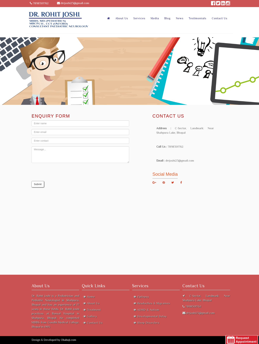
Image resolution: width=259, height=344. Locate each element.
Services (139, 18)
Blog (167, 18)
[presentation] (58, 172)
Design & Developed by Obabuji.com (54, 340)
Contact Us (219, 18)
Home (89, 296)
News (179, 18)
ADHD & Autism (146, 309)
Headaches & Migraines (151, 303)
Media (155, 18)
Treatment (92, 309)
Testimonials (197, 18)
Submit (38, 184)
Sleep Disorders (146, 322)
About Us (121, 18)
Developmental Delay (150, 316)
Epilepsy (141, 296)
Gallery (90, 316)
